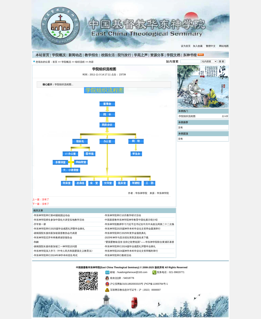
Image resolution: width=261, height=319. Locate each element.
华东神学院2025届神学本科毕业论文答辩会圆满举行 (132, 228)
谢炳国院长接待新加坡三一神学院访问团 (55, 246)
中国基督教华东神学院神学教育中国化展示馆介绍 (131, 219)
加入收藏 (198, 46)
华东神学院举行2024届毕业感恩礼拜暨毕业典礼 (130, 246)
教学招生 (91, 55)
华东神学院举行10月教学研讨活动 (123, 215)
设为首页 (186, 46)
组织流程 (80, 61)
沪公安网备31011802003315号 (126, 283)
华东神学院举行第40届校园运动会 (52, 215)
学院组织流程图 (187, 116)
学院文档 (173, 55)
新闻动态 (75, 55)
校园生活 (108, 55)
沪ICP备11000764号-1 (156, 283)
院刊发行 (124, 55)
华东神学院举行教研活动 (118, 255)
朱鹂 (36, 242)
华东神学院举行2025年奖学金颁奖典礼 (125, 233)
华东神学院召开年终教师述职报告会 (53, 237)
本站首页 (42, 55)
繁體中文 (211, 46)
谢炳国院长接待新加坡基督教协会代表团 (55, 233)
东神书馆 (190, 55)
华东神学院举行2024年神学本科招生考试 (55, 255)
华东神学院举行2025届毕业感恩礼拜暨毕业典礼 (59, 228)
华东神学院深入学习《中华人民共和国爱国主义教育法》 (64, 250)
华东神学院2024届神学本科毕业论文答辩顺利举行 (131, 250)
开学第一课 (40, 224)
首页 (55, 61)
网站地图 (224, 46)
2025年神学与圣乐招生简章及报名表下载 (126, 237)
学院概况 (59, 55)
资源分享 (157, 55)
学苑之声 (141, 55)
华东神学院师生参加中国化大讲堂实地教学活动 (59, 219)
